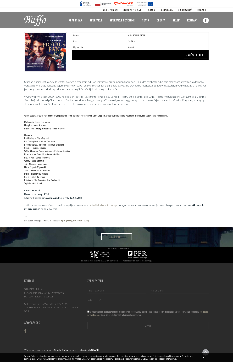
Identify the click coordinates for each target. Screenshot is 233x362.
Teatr (145, 20)
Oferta (161, 20)
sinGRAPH (93, 350)
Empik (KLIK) (65, 220)
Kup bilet (116, 237)
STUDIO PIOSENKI (110, 9)
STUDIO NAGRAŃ (185, 9)
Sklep (176, 20)
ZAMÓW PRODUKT (195, 55)
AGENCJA (151, 9)
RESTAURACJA (167, 9)
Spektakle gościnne (122, 20)
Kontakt (192, 20)
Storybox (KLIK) (81, 220)
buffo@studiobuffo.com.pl (103, 205)
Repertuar (75, 20)
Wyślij (148, 325)
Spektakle (96, 20)
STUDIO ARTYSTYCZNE (132, 9)
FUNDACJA (201, 9)
